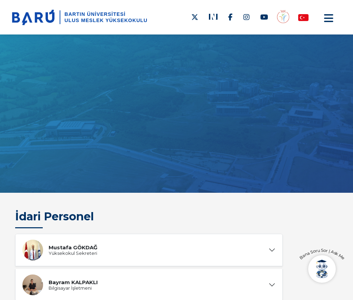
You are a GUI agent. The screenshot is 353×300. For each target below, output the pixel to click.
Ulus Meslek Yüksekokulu (106, 20)
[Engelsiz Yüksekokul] (283, 17)
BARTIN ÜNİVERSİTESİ (94, 14)
